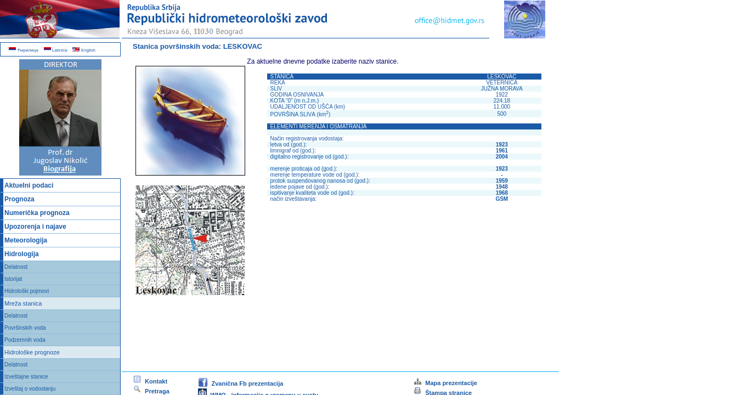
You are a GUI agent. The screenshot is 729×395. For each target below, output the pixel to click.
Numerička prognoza (37, 213)
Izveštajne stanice (26, 377)
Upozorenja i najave (35, 226)
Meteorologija (25, 240)
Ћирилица (23, 50)
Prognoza (19, 199)
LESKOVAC (242, 46)
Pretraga (151, 391)
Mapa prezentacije (445, 383)
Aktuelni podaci (28, 185)
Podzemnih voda (25, 340)
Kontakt (150, 381)
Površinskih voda (25, 328)
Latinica (55, 50)
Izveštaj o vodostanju (29, 389)
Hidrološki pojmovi (26, 291)
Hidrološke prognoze (32, 352)
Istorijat (13, 279)
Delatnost (15, 267)
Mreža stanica (23, 303)
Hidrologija (21, 254)
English (83, 50)
